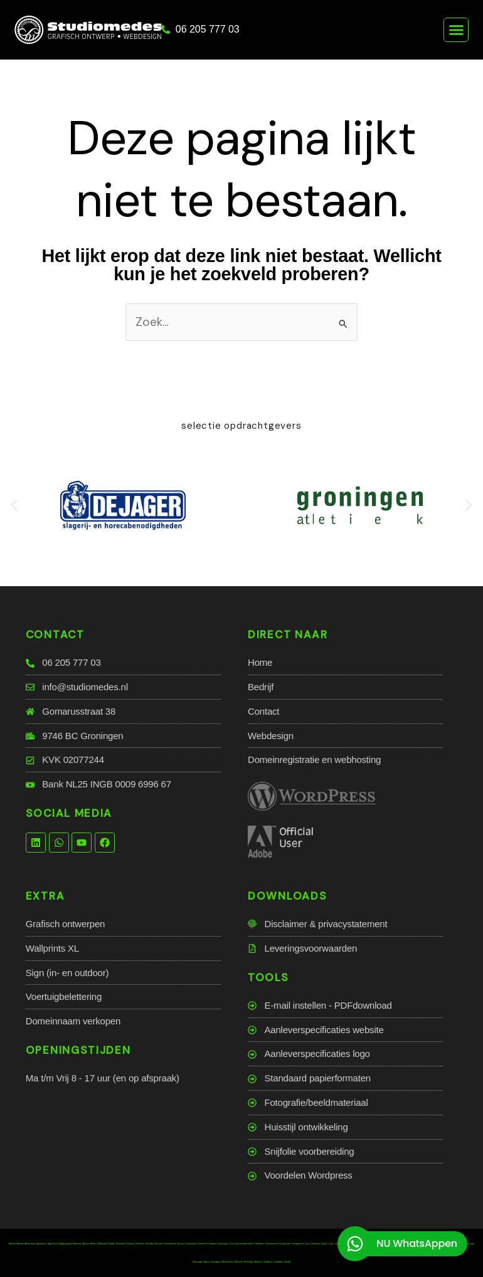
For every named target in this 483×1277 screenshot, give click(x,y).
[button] (456, 30)
